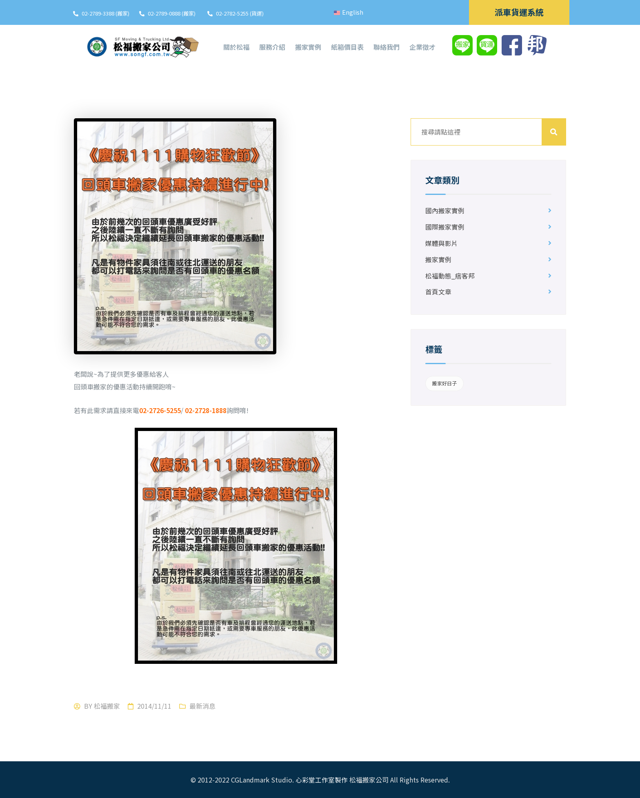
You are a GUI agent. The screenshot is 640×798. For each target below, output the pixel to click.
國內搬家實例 (444, 211)
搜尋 (554, 132)
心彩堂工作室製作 (322, 780)
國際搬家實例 (444, 227)
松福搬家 (107, 706)
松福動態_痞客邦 (450, 276)
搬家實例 (438, 260)
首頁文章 (438, 292)
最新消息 (202, 706)
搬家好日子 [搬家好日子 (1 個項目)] (444, 383)
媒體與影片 (441, 243)
